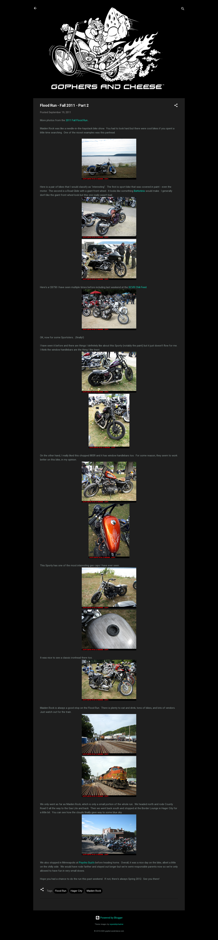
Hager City (76, 890)
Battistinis (139, 190)
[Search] (183, 9)
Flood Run (60, 890)
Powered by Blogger (109, 917)
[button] (176, 106)
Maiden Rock (94, 890)
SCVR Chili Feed (137, 287)
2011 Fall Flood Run (77, 120)
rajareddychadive (116, 924)
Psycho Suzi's (87, 862)
